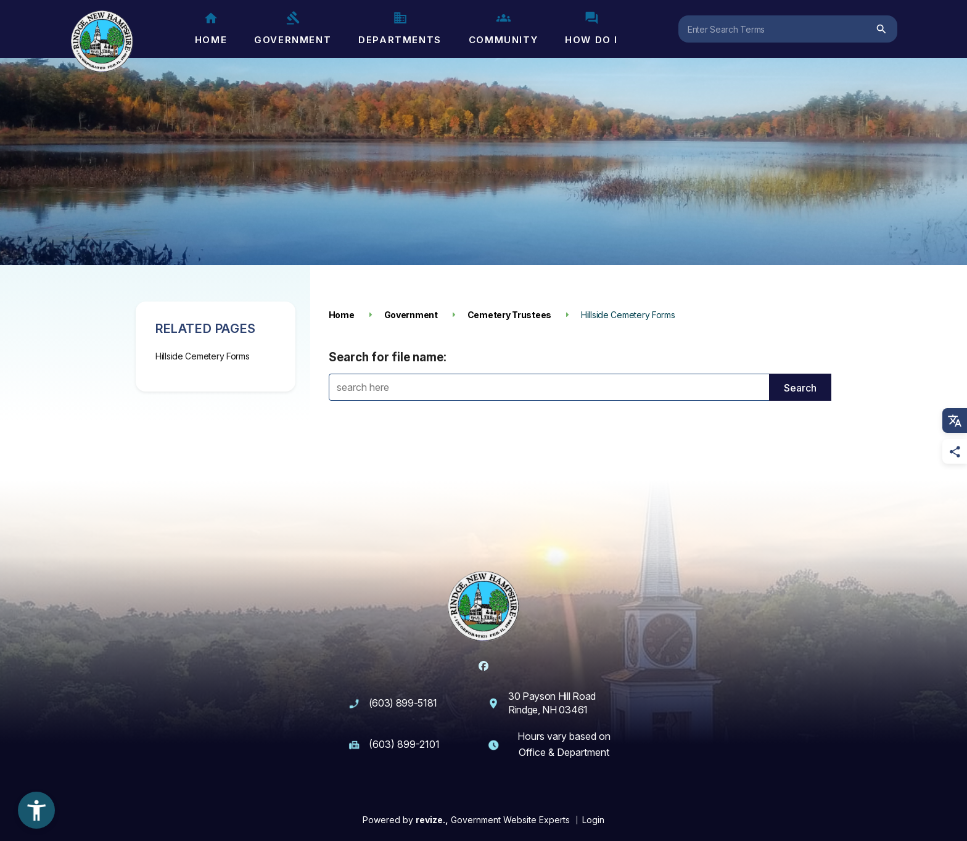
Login (593, 819)
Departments (400, 28)
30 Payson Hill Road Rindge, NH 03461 (552, 703)
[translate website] (954, 420)
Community (503, 28)
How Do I (591, 28)
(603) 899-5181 (403, 703)
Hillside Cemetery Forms (202, 356)
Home (211, 28)
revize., (432, 819)
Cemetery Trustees (509, 315)
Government (292, 28)
